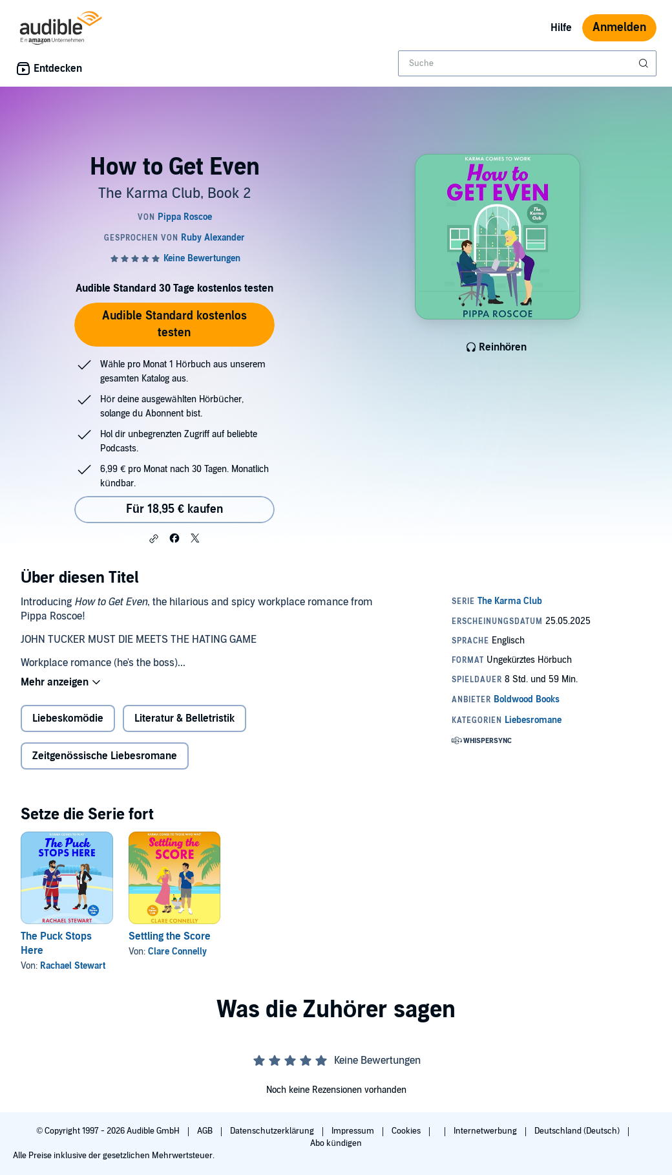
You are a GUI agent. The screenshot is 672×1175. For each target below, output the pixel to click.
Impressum (353, 1131)
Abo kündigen (335, 1143)
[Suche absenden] (644, 63)
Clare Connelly (177, 951)
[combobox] (527, 63)
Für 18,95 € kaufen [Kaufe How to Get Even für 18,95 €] (174, 509)
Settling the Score (170, 936)
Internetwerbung (486, 1131)
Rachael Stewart (72, 965)
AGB (206, 1131)
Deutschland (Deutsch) (578, 1131)
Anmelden (619, 27)
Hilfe (561, 27)
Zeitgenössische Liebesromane (104, 755)
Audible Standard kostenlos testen (174, 324)
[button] (154, 539)
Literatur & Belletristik (184, 718)
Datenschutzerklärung (273, 1131)
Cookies (407, 1131)
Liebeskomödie (67, 718)
